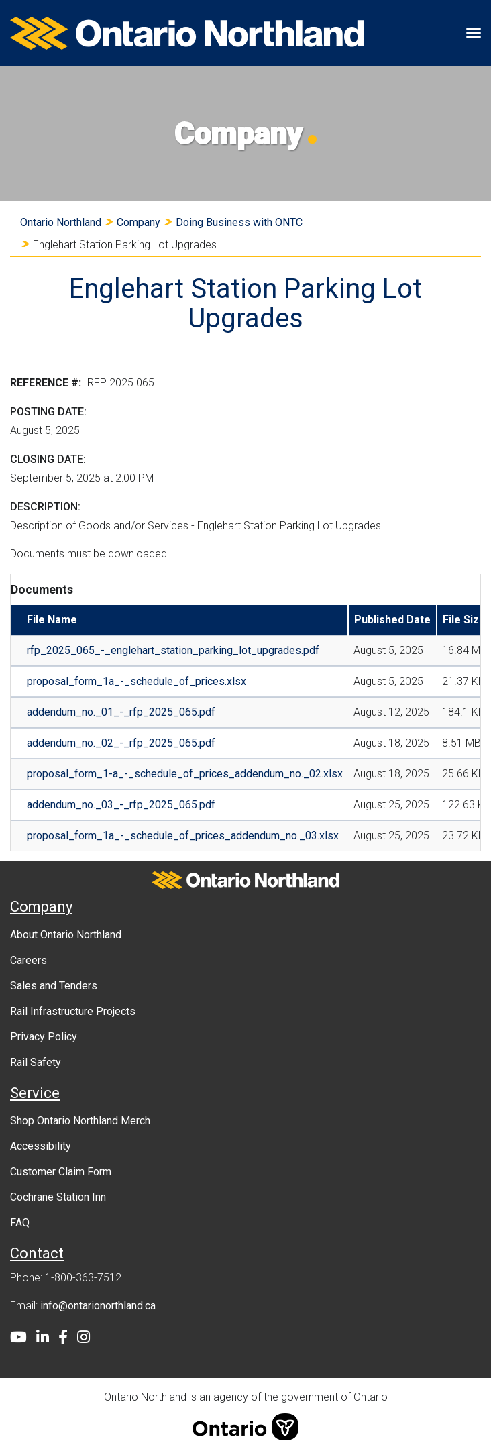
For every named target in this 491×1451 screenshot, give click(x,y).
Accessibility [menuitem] (40, 1146)
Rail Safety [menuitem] (35, 1062)
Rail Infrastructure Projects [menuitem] (72, 1011)
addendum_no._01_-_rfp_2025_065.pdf (121, 712)
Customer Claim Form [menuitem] (60, 1171)
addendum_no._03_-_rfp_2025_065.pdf (121, 804)
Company (138, 222)
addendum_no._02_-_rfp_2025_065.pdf (121, 743)
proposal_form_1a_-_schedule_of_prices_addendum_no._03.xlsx (183, 835)
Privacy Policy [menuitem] (43, 1036)
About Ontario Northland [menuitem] (65, 934)
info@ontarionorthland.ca (98, 1305)
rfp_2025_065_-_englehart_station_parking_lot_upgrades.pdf (173, 650)
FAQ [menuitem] (20, 1222)
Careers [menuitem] (28, 960)
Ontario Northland (60, 222)
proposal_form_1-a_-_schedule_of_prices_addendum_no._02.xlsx (185, 773)
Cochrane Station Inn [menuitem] (58, 1197)
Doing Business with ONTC (239, 222)
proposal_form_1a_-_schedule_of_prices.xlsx (136, 681)
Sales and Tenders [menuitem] (53, 985)
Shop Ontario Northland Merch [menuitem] (80, 1120)
